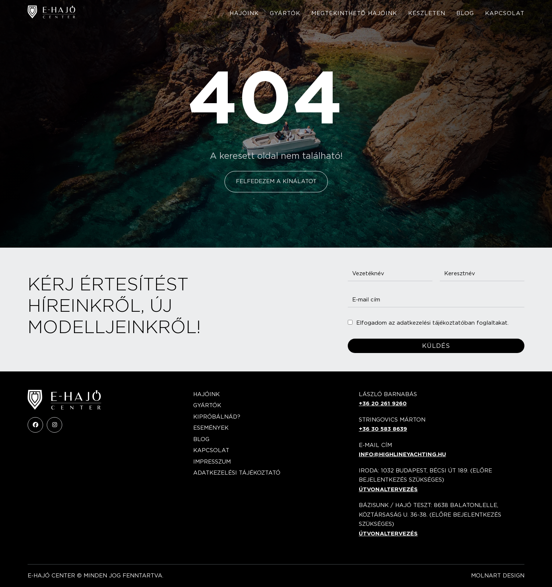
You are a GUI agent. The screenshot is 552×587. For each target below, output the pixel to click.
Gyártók (285, 13)
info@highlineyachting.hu (402, 454)
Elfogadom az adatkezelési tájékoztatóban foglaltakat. (432, 322)
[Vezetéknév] (390, 273)
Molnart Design (497, 575)
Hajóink (244, 13)
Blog (465, 13)
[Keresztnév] (482, 273)
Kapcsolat (504, 13)
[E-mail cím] (436, 299)
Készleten (426, 13)
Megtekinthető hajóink (354, 13)
